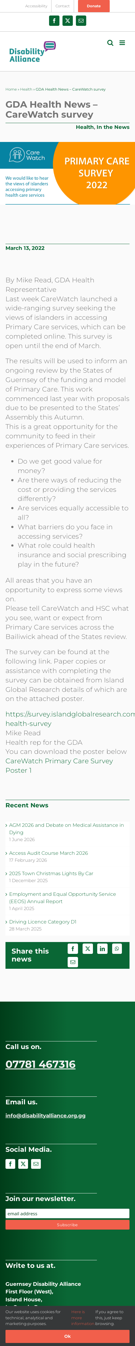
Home (11, 89)
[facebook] (10, 1164)
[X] (87, 948)
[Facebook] (73, 948)
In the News (113, 127)
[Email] (73, 962)
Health (26, 89)
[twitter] (23, 1164)
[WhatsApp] (117, 948)
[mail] (36, 1164)
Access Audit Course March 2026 (48, 853)
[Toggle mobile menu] (122, 43)
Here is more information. (83, 1317)
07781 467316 (40, 1064)
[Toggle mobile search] (110, 43)
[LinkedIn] (102, 948)
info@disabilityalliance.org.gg (45, 1116)
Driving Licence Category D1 (42, 922)
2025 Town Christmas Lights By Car (51, 873)
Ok (67, 1336)
